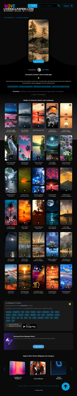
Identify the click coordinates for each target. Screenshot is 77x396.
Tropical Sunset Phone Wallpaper (11, 227)
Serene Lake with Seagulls (24, 259)
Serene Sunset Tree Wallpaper (52, 195)
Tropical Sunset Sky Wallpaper (25, 163)
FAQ (53, 386)
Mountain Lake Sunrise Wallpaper (66, 259)
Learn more (38, 346)
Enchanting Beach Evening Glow (66, 292)
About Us (26, 386)
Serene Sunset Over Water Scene (24, 195)
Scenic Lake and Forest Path (39, 163)
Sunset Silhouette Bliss (38, 130)
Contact (20, 386)
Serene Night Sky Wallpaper (10, 259)
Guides (57, 386)
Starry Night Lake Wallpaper (52, 163)
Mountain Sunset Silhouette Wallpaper (38, 292)
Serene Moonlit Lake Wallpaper (52, 227)
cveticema (43, 70)
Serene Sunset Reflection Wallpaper (66, 130)
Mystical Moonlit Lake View (11, 195)
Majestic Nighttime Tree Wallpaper (52, 259)
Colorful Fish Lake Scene (11, 292)
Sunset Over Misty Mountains (52, 130)
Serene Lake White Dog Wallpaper (11, 163)
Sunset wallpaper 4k (13, 86)
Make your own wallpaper (26, 86)
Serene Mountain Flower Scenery (66, 163)
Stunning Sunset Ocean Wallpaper (24, 292)
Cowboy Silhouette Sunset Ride (38, 227)
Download (38, 62)
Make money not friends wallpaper (42, 86)
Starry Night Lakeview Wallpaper (66, 227)
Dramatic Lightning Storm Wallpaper (38, 195)
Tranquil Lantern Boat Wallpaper (52, 292)
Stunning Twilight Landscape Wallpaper (11, 130)
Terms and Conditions (36, 386)
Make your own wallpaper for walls (61, 86)
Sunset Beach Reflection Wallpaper (38, 259)
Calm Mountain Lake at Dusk (24, 130)
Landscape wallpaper (22, 17)
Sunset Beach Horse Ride (24, 227)
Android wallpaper (17, 308)
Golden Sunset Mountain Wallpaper (66, 195)
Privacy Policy (46, 386)
